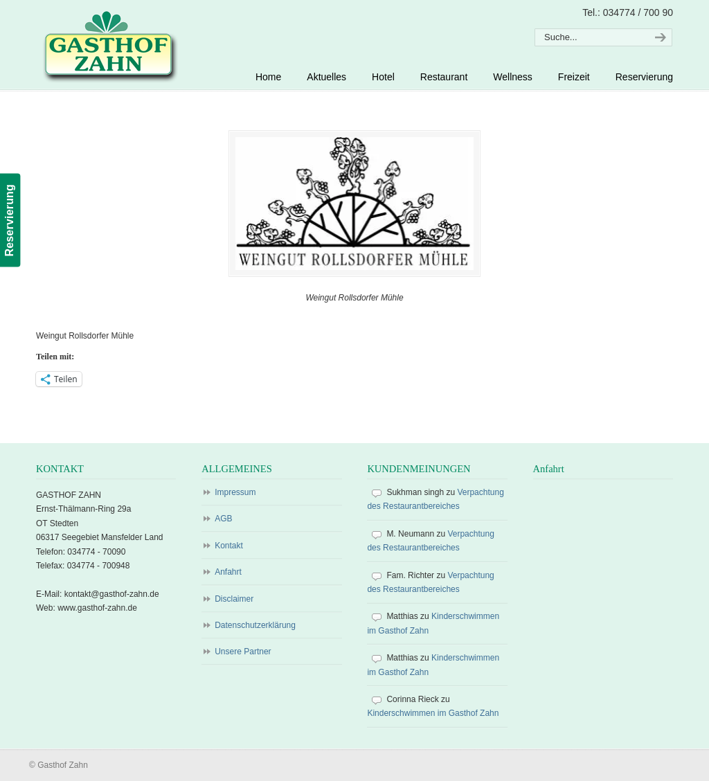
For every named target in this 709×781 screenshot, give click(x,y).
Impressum (235, 493)
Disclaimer (234, 599)
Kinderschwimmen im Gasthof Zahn (433, 714)
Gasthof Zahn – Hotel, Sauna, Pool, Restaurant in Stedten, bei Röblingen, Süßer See (108, 45)
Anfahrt (228, 572)
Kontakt (229, 545)
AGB (223, 519)
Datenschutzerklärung (255, 626)
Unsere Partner (243, 652)
